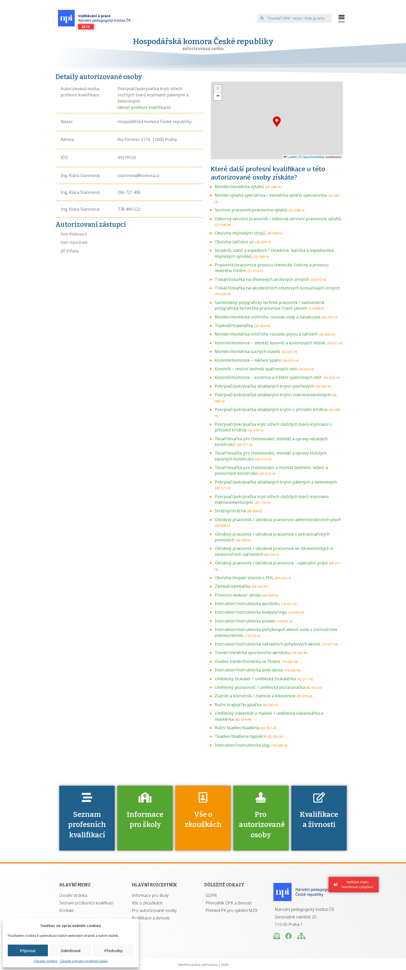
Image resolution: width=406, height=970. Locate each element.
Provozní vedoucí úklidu (238, 595)
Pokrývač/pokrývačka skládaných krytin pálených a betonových (276, 482)
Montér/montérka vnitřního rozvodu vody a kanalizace (267, 317)
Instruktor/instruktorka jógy (242, 745)
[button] (342, 18)
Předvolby (113, 950)
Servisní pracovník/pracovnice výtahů (251, 210)
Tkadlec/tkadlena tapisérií (240, 736)
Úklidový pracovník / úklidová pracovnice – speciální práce (271, 563)
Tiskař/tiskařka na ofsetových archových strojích (262, 279)
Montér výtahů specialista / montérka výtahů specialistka (271, 195)
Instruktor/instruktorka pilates (245, 621)
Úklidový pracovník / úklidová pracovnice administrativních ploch (278, 519)
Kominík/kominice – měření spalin (248, 360)
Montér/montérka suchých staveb (247, 351)
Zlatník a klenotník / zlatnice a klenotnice (255, 696)
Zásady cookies (45, 961)
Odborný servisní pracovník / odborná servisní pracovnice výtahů (278, 219)
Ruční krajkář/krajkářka (238, 704)
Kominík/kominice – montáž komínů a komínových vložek (270, 343)
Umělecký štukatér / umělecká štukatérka (255, 679)
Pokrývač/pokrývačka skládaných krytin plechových (264, 386)
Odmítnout (71, 950)
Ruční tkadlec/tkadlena (237, 728)
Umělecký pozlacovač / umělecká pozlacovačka (260, 687)
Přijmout (28, 950)
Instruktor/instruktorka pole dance (249, 670)
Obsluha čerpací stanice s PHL (244, 577)
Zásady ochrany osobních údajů (84, 961)
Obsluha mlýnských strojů (240, 233)
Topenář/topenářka (234, 325)
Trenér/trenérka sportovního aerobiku (252, 652)
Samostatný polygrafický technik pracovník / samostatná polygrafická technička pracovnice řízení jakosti (269, 305)
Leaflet (290, 157)
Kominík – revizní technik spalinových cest (256, 369)
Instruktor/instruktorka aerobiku (247, 603)
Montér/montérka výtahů (239, 186)
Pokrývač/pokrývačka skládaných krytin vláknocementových (273, 395)
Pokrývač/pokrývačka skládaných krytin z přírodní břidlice (271, 409)
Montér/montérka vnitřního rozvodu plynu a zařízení (266, 334)
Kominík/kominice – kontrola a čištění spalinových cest (268, 377)
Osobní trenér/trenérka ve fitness (247, 661)
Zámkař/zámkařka (232, 586)
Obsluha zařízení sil (234, 242)
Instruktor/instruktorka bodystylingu (251, 612)
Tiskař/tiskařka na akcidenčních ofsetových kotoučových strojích (277, 288)
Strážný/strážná (230, 511)
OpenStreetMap (313, 157)
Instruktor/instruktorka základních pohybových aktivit (268, 644)
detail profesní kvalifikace (144, 107)
